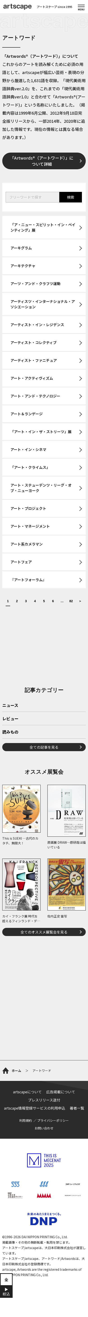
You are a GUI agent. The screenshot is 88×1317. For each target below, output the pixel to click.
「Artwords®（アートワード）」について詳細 (41, 161)
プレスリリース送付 (44, 1100)
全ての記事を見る (44, 747)
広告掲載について (60, 1091)
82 (71, 601)
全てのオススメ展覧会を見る (44, 932)
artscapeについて (27, 1091)
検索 (70, 197)
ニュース (10, 705)
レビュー (10, 718)
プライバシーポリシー (53, 1120)
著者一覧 (77, 1108)
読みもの (10, 732)
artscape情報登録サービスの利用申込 (34, 1108)
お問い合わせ (44, 1128)
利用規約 (25, 1120)
